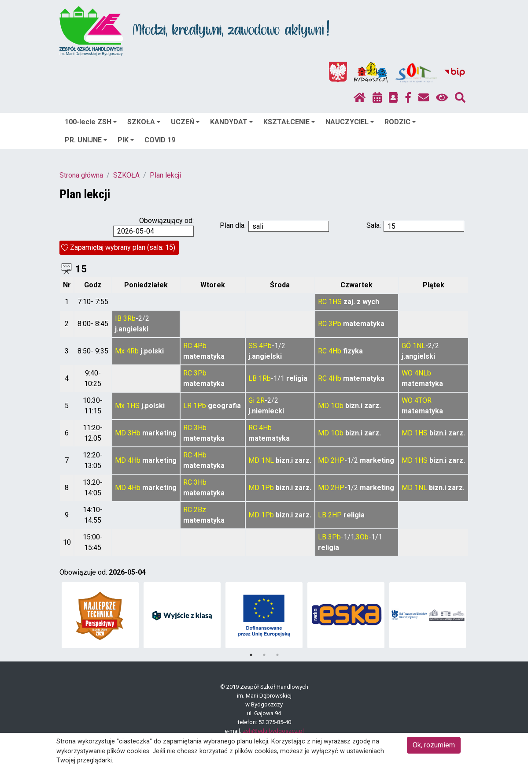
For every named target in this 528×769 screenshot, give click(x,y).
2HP (337, 460)
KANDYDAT (231, 122)
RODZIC (400, 122)
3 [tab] (277, 654)
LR (187, 405)
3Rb (129, 318)
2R (260, 400)
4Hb (335, 351)
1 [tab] (251, 654)
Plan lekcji (165, 175)
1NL (419, 346)
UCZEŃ (185, 122)
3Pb (335, 323)
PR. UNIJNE (86, 140)
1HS (335, 301)
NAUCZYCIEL (349, 122)
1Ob (337, 405)
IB (118, 318)
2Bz (200, 509)
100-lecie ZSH (91, 122)
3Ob (362, 537)
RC (322, 301)
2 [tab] (264, 654)
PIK (126, 140)
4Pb (200, 346)
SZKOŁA (143, 122)
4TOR (423, 400)
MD (323, 405)
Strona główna (81, 175)
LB (252, 378)
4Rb (132, 351)
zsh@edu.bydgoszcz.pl (273, 731)
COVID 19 (159, 140)
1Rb (264, 378)
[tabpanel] (100, 615)
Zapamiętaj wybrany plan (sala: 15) (122, 247)
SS (252, 346)
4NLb (422, 373)
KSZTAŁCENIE (289, 122)
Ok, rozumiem (434, 745)
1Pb (199, 405)
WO (407, 373)
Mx (120, 351)
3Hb (134, 433)
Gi (251, 400)
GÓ (406, 346)
